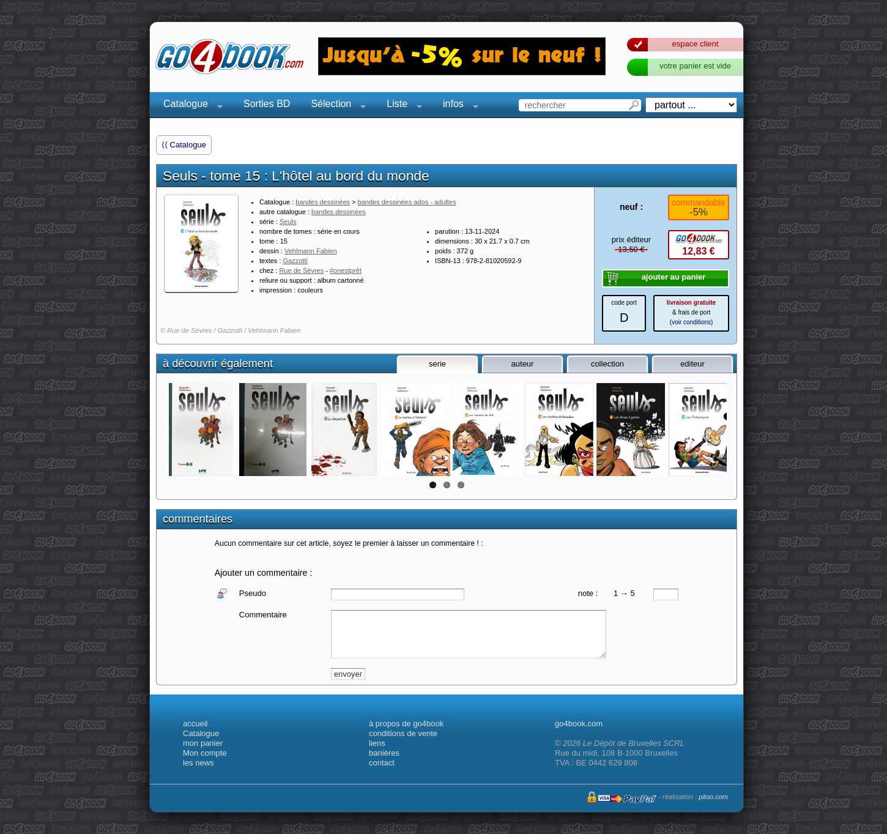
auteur (522, 363)
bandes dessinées (322, 202)
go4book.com (579, 723)
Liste (400, 106)
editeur (692, 363)
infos (457, 106)
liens (377, 743)
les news (198, 762)
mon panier (203, 743)
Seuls (288, 221)
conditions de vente (403, 733)
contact (382, 762)
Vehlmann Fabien (310, 251)
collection (607, 363)
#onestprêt (346, 270)
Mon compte (205, 753)
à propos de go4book (406, 723)
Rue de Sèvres (301, 270)
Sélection (334, 106)
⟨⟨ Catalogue (183, 144)
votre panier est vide (695, 65)
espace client (695, 43)
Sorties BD (266, 104)
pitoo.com (713, 796)
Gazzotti (295, 260)
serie (437, 363)
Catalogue (189, 106)
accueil (195, 723)
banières (384, 753)
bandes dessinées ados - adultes (407, 202)
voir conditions (691, 322)
